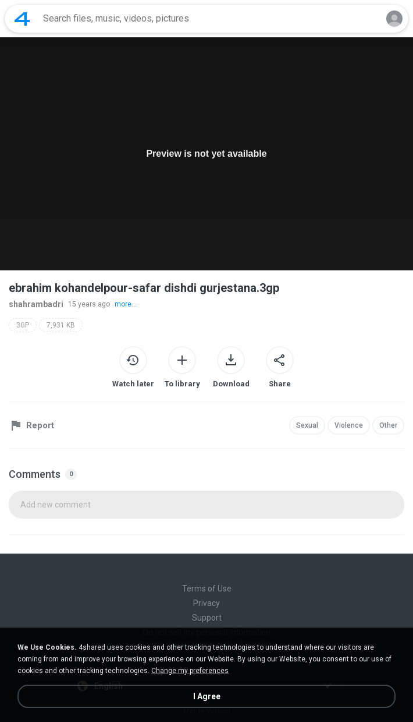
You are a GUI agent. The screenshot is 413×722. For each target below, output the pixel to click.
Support (207, 617)
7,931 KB (61, 325)
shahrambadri (36, 304)
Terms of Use (207, 588)
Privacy (206, 603)
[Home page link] (22, 18)
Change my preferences (190, 671)
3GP (22, 325)
